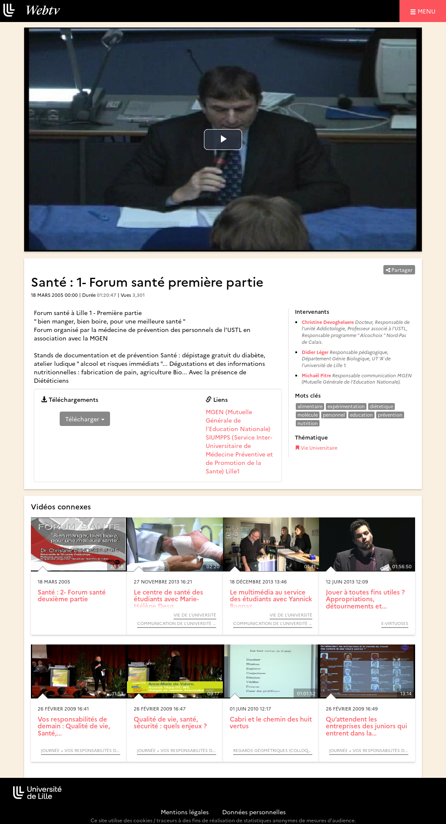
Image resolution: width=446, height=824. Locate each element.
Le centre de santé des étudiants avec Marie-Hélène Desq (168, 598)
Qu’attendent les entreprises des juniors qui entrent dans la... (366, 725)
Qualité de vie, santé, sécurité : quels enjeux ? (170, 722)
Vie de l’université (194, 615)
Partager (399, 269)
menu (428, 10)
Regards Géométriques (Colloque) (272, 750)
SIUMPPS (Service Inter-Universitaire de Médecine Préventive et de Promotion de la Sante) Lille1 (239, 454)
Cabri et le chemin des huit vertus (271, 722)
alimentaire (309, 406)
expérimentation (346, 406)
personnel (334, 415)
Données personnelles (254, 811)
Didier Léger (315, 352)
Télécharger (85, 419)
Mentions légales (185, 811)
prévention (390, 415)
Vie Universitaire (316, 448)
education (361, 415)
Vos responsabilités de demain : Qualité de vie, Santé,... (74, 725)
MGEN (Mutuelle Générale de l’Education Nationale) (238, 420)
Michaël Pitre (316, 375)
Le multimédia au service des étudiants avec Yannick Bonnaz (271, 598)
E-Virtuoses (394, 623)
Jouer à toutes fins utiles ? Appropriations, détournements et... (365, 598)
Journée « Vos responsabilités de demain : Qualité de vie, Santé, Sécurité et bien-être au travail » (80, 750)
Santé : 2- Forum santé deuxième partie (72, 595)
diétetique (381, 406)
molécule (307, 415)
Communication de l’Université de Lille (176, 623)
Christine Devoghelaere (328, 322)
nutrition (307, 423)
